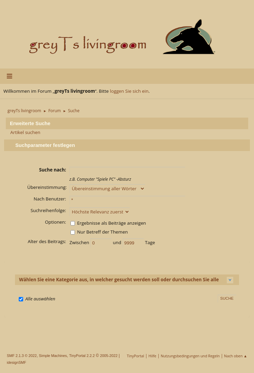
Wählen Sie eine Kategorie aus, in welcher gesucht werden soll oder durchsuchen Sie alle (119, 280)
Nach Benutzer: (50, 199)
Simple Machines (53, 356)
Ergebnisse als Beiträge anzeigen (111, 223)
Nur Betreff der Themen (102, 232)
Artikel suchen (25, 132)
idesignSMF (16, 362)
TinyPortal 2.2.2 (82, 356)
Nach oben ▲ (235, 355)
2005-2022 (109, 356)
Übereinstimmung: (47, 187)
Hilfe (152, 355)
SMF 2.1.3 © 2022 (22, 356)
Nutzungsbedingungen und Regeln (190, 355)
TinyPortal (135, 355)
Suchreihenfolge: (48, 210)
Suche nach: (52, 170)
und (118, 242)
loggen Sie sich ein (129, 91)
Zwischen (79, 242)
